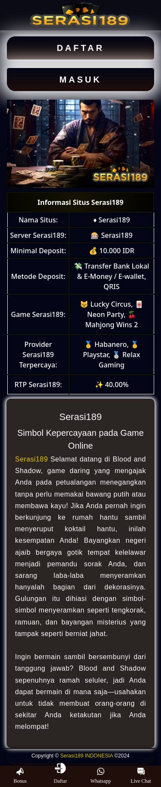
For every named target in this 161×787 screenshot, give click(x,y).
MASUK (80, 79)
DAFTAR (80, 48)
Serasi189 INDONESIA (86, 756)
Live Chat (141, 776)
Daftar (60, 776)
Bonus (20, 776)
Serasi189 (31, 459)
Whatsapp (100, 776)
